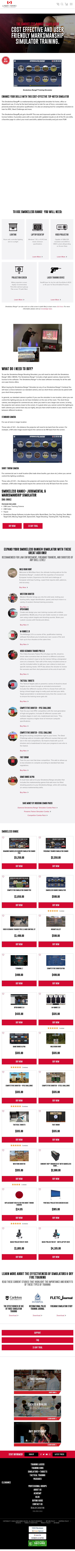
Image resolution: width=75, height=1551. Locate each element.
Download (13, 1315)
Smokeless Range (10, 831)
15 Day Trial (33, 526)
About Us (37, 1489)
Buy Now (12, 526)
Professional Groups (37, 1486)
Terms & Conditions (31, 1523)
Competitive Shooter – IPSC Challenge (19, 1086)
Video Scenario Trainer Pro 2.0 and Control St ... (19, 930)
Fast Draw (56, 1125)
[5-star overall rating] (55, 911)
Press (59, 1454)
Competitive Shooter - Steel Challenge (56, 1086)
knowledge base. (46, 309)
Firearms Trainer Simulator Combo (37, 811)
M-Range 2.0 (56, 1007)
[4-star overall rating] (19, 1184)
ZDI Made (56, 1523)
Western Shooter (19, 1164)
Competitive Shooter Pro (56, 968)
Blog (37, 1497)
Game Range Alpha (19, 1047)
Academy (37, 1493)
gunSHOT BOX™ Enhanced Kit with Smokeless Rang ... (56, 1165)
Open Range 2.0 (19, 1007)
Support (37, 1333)
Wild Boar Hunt (55, 1047)
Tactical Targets (19, 1125)
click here (60, 306)
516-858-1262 (37, 1511)
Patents (18, 1523)
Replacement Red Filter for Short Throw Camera (19, 1204)
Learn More (37, 257)
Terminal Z (19, 968)
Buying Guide (37, 1500)
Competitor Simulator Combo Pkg (19, 890)
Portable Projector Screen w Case (55, 1203)
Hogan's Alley (56, 929)
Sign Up (31, 1454)
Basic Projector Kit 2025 (19, 1242)
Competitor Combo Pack (37, 815)
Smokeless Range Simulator (56, 890)
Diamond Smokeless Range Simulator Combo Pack (37, 808)
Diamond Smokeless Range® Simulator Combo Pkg (19, 852)
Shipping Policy (64, 1521)
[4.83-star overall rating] (19, 1106)
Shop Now (53, 1392)
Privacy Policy (46, 1523)
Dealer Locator (37, 1508)
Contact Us (38, 1504)
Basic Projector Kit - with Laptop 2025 (56, 1242)
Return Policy (50, 1521)
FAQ (37, 1340)
